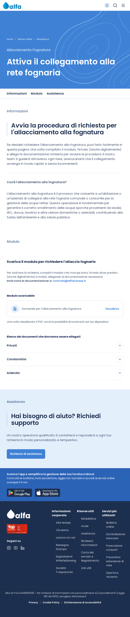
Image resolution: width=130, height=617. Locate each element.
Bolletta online (111, 525)
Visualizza (112, 309)
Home (10, 39)
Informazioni (17, 93)
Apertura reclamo (112, 575)
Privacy (33, 602)
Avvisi (84, 526)
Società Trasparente (64, 570)
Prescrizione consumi (114, 548)
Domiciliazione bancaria (115, 536)
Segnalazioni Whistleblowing (66, 559)
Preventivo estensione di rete (115, 561)
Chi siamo (62, 530)
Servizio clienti (25, 39)
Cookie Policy (51, 602)
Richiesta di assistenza (26, 454)
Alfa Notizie (63, 523)
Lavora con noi (65, 538)
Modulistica (43, 39)
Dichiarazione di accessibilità (82, 602)
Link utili (86, 568)
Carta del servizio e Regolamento (90, 557)
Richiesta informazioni (89, 543)
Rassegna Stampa (62, 547)
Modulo (37, 93)
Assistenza (55, 93)
